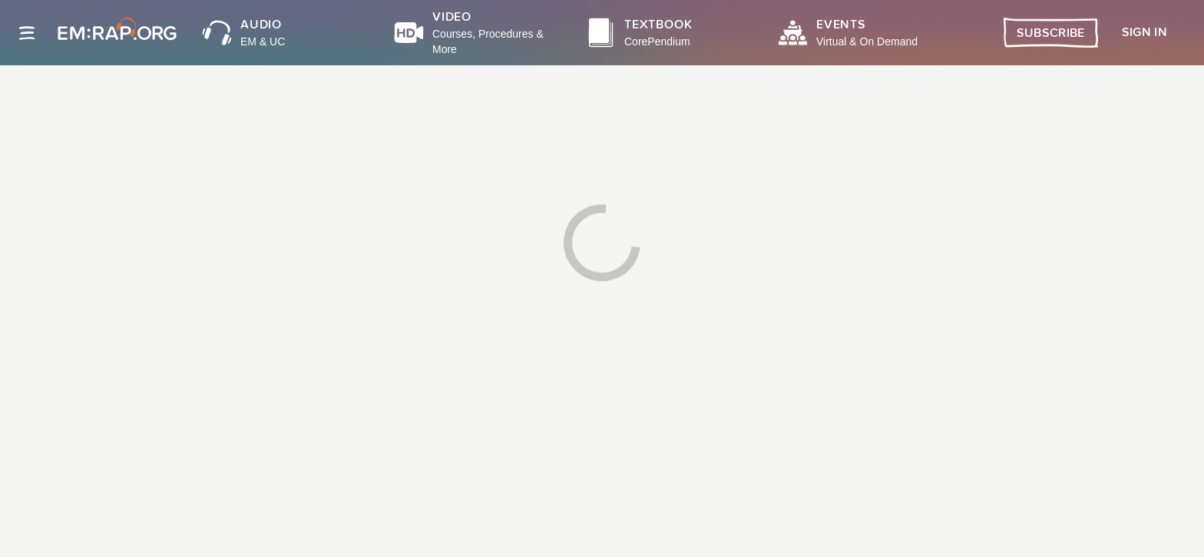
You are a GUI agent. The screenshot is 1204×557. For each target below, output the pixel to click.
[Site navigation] (26, 33)
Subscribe (1051, 33)
